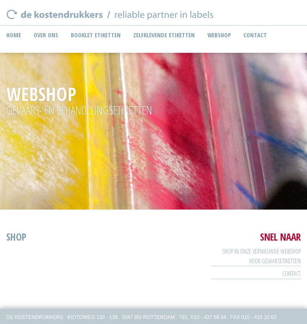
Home (13, 35)
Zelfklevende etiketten (164, 35)
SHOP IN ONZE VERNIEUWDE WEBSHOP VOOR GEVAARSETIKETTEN (261, 255)
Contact (255, 35)
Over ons (46, 35)
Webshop (219, 35)
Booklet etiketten (96, 35)
